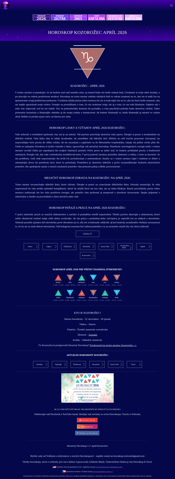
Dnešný (41, 364)
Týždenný (69, 246)
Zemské (93, 334)
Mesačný (88, 246)
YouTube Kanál (87, 420)
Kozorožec (88, 255)
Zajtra (51, 246)
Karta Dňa (107, 246)
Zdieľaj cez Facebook (87, 433)
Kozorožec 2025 (126, 246)
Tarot (136, 364)
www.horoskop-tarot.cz (103, 472)
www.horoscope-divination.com (109, 467)
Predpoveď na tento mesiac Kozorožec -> (113, 345)
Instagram (87, 426)
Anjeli (145, 246)
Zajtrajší (60, 364)
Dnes (33, 246)
